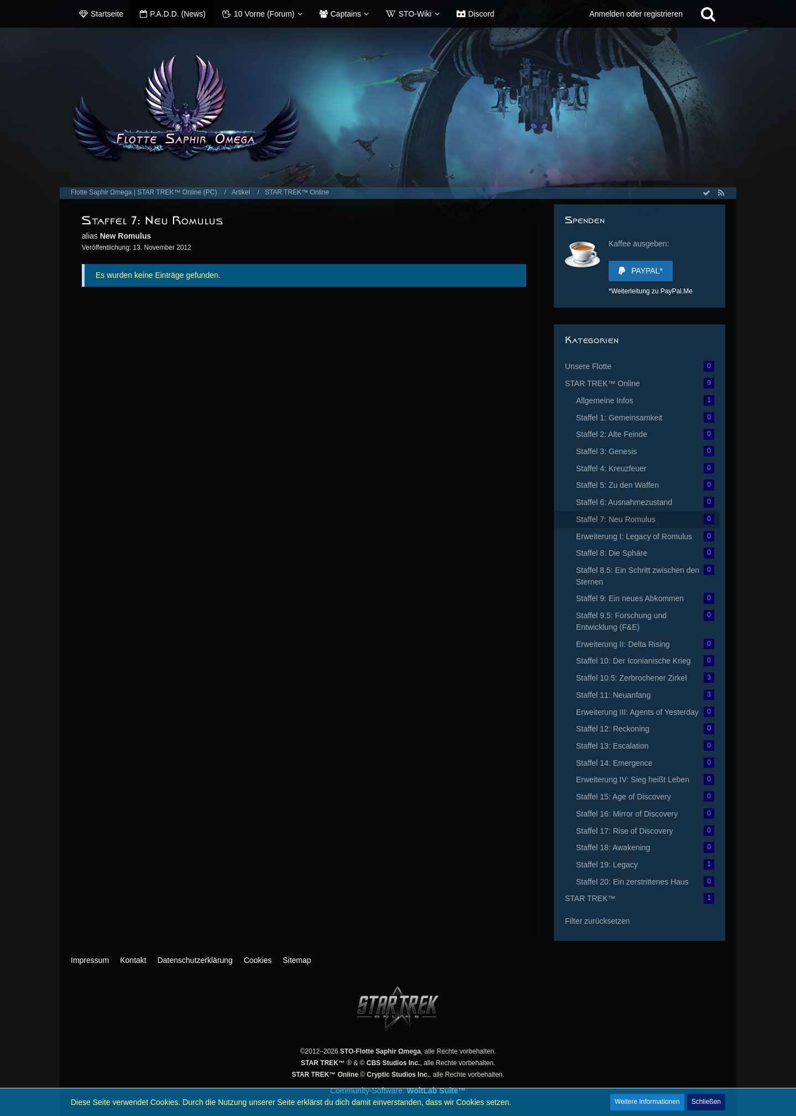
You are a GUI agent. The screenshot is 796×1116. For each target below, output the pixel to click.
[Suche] (708, 14)
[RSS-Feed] (720, 192)
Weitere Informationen (647, 1102)
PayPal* (641, 270)
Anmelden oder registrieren (636, 13)
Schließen (706, 1102)
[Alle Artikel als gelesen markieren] (706, 192)
